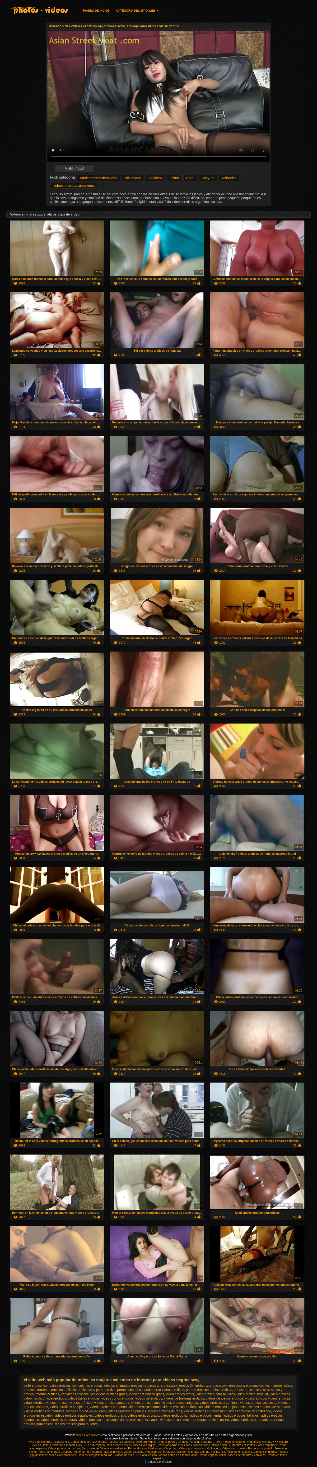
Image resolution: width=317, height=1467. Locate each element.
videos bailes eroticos (83, 1398)
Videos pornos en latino (173, 1441)
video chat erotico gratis (146, 1394)
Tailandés (229, 178)
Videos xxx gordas (266, 1451)
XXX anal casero (146, 1455)
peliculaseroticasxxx (79, 1390)
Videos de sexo (124, 1455)
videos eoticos (255, 1398)
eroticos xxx (218, 1385)
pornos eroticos (197, 1390)
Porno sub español (260, 1448)
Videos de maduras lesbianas (247, 1455)
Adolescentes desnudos (98, 178)
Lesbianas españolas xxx (66, 1445)
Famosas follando (174, 1451)
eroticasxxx (169, 1385)
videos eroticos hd (174, 1415)
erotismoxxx (255, 1385)
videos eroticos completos (69, 1407)
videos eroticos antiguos (180, 1403)
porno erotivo (105, 1390)
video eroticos (280, 1394)
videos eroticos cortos (144, 1407)
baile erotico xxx (35, 1385)
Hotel (190, 178)
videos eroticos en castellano (205, 1411)
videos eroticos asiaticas (258, 1403)
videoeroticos (56, 1398)
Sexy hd (207, 178)
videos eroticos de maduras (269, 1407)
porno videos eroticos (168, 1390)
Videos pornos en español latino (199, 1448)
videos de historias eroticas (184, 1398)
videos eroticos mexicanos (98, 1420)
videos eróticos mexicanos (138, 1420)
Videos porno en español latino (178, 1455)
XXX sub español (94, 1445)
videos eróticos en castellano (249, 1411)
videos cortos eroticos (117, 1398)
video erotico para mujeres (215, 1394)
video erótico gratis (180, 1394)
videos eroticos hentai (205, 1415)
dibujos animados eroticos (123, 1385)
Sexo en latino (40, 1445)
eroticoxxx (236, 1385)
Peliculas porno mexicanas (175, 1445)
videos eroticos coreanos (108, 1407)
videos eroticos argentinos (74, 185)
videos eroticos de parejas (127, 1411)
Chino (174, 178)
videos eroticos (57, 1403)
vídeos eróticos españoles (73, 1415)
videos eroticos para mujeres (76, 1424)
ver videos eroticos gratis (108, 1394)
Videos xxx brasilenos (63, 1455)
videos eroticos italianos (241, 1415)
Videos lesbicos (133, 1451)
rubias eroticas (221, 1390)
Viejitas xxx (218, 1451)
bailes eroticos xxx (62, 1385)
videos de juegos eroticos (224, 1398)
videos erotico (34, 1403)
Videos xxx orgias (144, 1445)
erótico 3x (186, 1385)
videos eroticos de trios (165, 1411)
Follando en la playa (239, 1451)
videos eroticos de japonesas (226, 1407)
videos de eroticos (148, 1398)
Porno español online (213, 1455)
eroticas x (152, 1385)
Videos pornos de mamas (64, 1448)
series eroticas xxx (247, 1390)
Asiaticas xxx (60, 1441)
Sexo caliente (90, 1448)
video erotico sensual (252, 1394)
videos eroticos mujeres (177, 1420)
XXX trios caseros (39, 1441)
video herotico (34, 1398)
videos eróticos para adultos (251, 1420)
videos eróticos (81, 1403)
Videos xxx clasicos (119, 1445)
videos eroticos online (213, 1420)
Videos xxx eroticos (23, 8)
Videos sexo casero (234, 1448)
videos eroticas (279, 1398)
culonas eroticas (91, 1385)
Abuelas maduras (201, 1441)
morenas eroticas (50, 1390)
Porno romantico (266, 1445)
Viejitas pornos (112, 1451)
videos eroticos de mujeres (86, 1411)
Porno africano (137, 1448)
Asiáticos (155, 178)
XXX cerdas (100, 1441)
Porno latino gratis (49, 1451)
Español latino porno (76, 1451)
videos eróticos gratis (143, 1415)
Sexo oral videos (146, 1441)
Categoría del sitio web (135, 10)
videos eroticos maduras (59, 1420)
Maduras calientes (243, 1445)
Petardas (96, 1451)
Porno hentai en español (229, 1441)
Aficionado (133, 178)
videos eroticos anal (145, 1403)
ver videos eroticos (75, 1394)
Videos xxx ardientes (113, 1448)
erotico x (201, 1385)
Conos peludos (80, 1441)
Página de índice (96, 10)
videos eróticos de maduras (44, 1411)
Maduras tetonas (198, 1451)
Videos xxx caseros (121, 1441)
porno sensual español (134, 1390)
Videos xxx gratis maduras (96, 1455)
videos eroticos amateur (111, 1403)
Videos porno (153, 1451)
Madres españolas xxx (162, 1448)
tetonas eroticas (47, 1394)
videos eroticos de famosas (183, 1407)
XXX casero (280, 1441)
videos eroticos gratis (110, 1415)
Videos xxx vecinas (259, 1441)
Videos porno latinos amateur (211, 1445)
